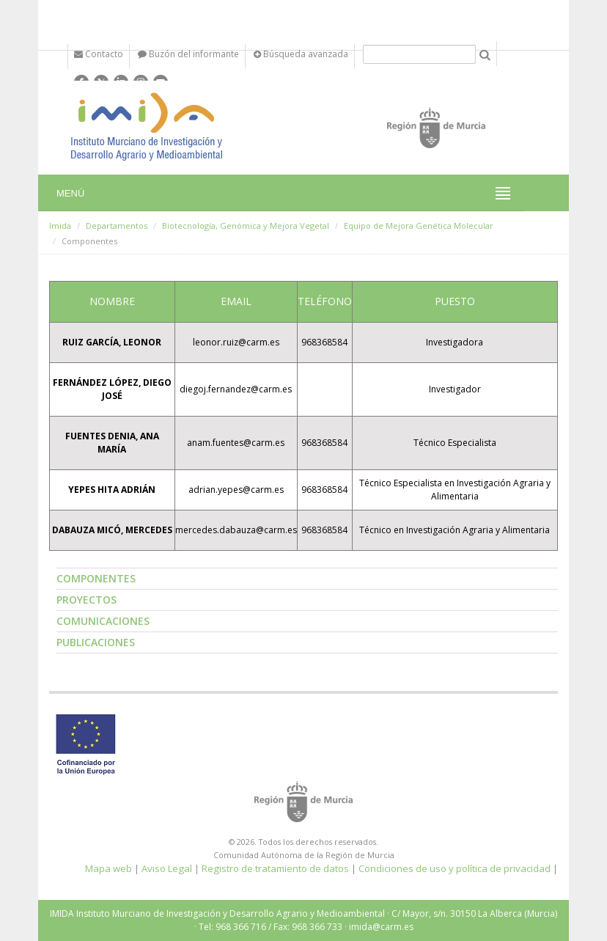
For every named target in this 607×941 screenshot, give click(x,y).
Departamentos (116, 225)
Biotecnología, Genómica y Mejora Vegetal (245, 225)
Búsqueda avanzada (301, 54)
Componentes (96, 578)
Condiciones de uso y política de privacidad (454, 868)
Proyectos (86, 600)
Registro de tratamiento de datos (275, 868)
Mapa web (108, 868)
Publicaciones (95, 642)
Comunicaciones (103, 621)
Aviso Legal (166, 868)
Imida (60, 225)
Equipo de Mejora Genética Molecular (418, 225)
